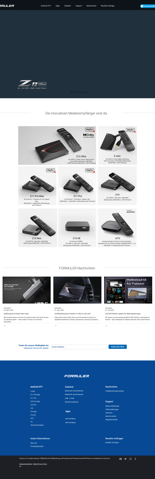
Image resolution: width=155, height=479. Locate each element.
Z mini (32, 391)
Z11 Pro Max (35, 395)
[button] (46, 6)
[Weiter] (144, 47)
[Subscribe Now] (118, 347)
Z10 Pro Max (35, 401)
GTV (32, 418)
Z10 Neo (33, 412)
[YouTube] (120, 458)
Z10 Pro (33, 405)
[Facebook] (135, 458)
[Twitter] (125, 458)
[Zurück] (10, 47)
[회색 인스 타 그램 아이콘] (130, 458)
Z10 (31, 408)
